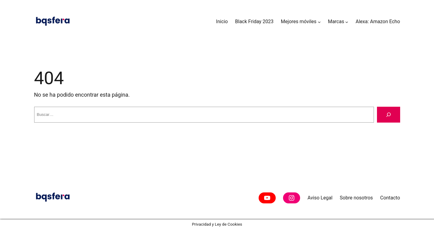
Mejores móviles (299, 21)
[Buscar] (388, 115)
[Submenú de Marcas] (346, 21)
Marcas (336, 21)
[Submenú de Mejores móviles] (319, 21)
